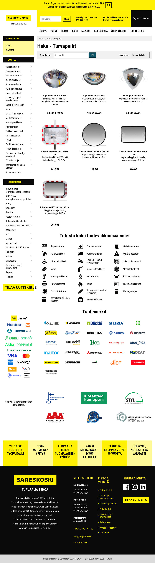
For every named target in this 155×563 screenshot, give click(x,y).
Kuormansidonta (13, 84)
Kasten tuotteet (13, 216)
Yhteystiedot (118, 31)
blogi (74, 31)
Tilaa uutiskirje (19, 287)
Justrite (9, 212)
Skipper (9, 272)
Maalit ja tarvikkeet (14, 113)
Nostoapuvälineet (14, 122)
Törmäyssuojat (13, 160)
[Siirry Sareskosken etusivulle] (18, 18)
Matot (8, 109)
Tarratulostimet (13, 135)
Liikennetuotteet (13, 93)
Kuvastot (10, 50)
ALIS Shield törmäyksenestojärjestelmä (18, 198)
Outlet (8, 45)
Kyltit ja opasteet (14, 88)
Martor (9, 238)
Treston (9, 276)
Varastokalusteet (13, 172)
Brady (8, 203)
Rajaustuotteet (13, 66)
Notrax (9, 256)
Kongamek (11, 230)
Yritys (54, 31)
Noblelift (10, 251)
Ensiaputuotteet (13, 71)
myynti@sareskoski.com (87, 17)
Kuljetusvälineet (13, 80)
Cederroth (10, 208)
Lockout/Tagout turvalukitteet (13, 99)
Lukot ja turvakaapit (15, 104)
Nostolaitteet (12, 126)
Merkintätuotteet (13, 118)
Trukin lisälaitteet (13, 148)
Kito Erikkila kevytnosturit (17, 225)
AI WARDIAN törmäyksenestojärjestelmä (18, 190)
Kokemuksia (101, 31)
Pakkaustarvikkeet (14, 131)
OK (108, 5)
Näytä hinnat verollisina (113, 20)
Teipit (8, 140)
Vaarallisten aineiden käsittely (15, 166)
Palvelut (86, 31)
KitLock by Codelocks (16, 221)
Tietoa (64, 31)
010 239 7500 (82, 20)
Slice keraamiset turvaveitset (13, 266)
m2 (7, 234)
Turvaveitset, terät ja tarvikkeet (15, 155)
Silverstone (11, 260)
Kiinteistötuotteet (14, 75)
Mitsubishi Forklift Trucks (17, 247)
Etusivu (42, 31)
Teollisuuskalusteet (14, 144)
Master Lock (12, 243)
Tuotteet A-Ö (136, 31)
